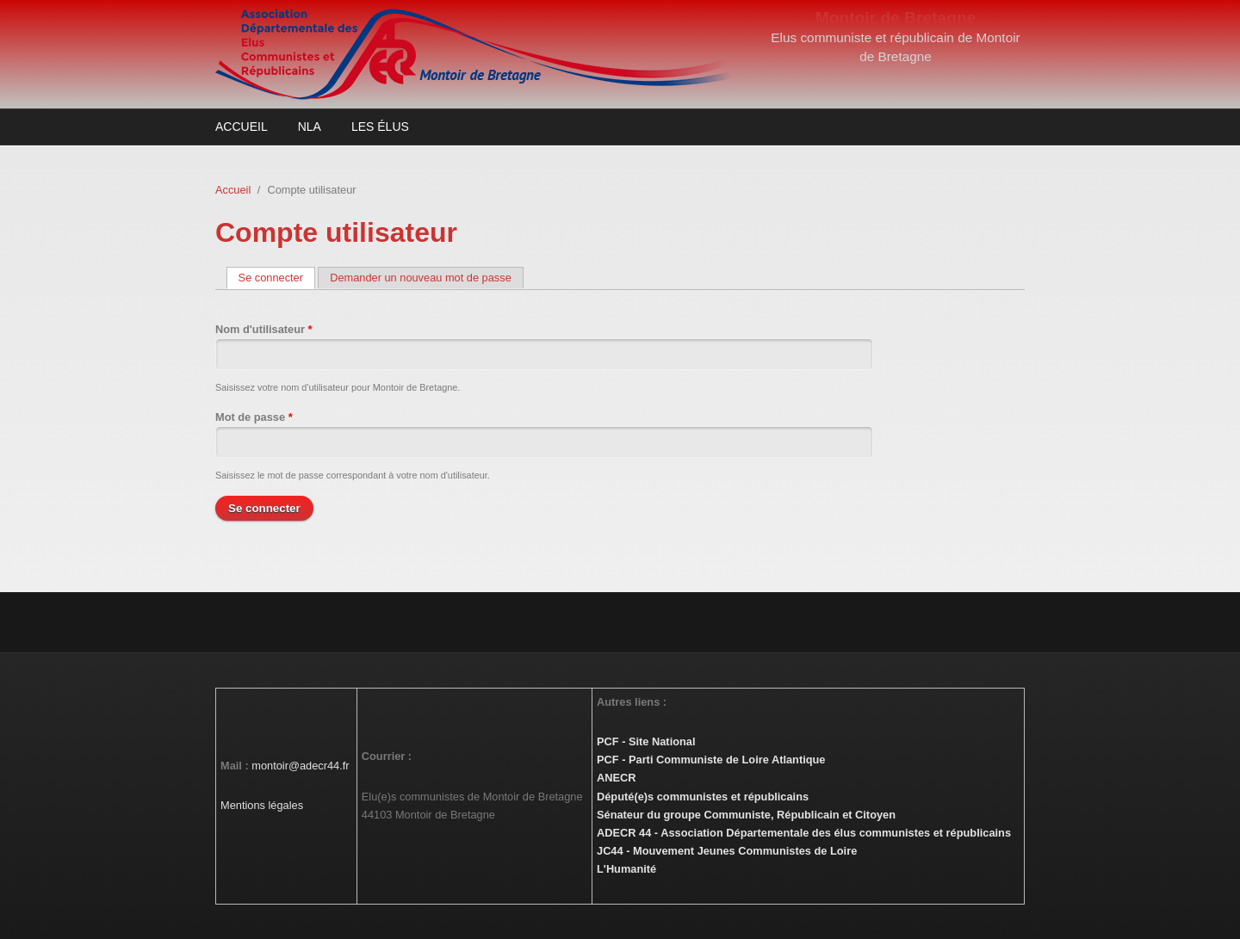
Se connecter (277, 277)
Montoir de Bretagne (895, 18)
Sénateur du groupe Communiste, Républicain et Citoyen (746, 814)
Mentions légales (261, 805)
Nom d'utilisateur (264, 329)
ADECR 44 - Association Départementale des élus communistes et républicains (804, 832)
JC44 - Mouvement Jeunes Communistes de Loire (727, 850)
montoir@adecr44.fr (300, 765)
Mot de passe (254, 417)
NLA (309, 126)
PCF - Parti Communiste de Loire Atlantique (711, 759)
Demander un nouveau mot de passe (421, 277)
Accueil (241, 126)
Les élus (380, 126)
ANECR (616, 777)
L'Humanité (626, 868)
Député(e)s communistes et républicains (703, 796)
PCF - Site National (646, 741)
